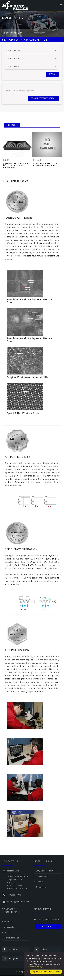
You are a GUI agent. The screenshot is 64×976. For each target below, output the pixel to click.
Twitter (40, 949)
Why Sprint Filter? (44, 871)
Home (5, 34)
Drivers (39, 882)
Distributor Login (11, 938)
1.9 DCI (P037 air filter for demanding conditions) (45, 165)
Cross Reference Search (43, 99)
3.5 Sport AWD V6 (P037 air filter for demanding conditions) (15, 166)
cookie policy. (36, 967)
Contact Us (41, 887)
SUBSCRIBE (48, 927)
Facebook (10, 949)
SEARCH (52, 75)
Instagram (10, 958)
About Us (8, 922)
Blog (6, 933)
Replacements (42, 877)
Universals (9, 927)
